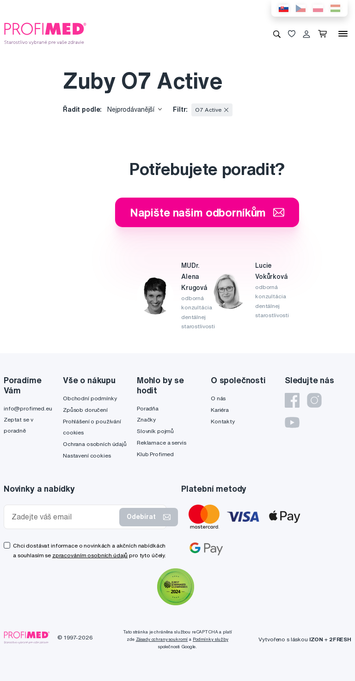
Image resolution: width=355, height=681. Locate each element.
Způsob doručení (85, 410)
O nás (218, 398)
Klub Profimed (155, 454)
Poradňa (148, 408)
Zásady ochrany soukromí (162, 639)
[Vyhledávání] (276, 33)
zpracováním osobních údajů (90, 555)
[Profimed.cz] (45, 33)
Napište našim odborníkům (207, 212)
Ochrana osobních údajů (95, 444)
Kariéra (220, 410)
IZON (316, 639)
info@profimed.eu (28, 408)
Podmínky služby (210, 639)
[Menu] (343, 33)
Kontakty (223, 421)
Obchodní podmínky (90, 398)
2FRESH (340, 639)
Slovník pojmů (155, 431)
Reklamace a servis (161, 443)
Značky (146, 419)
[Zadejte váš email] (63, 517)
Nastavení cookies (87, 455)
